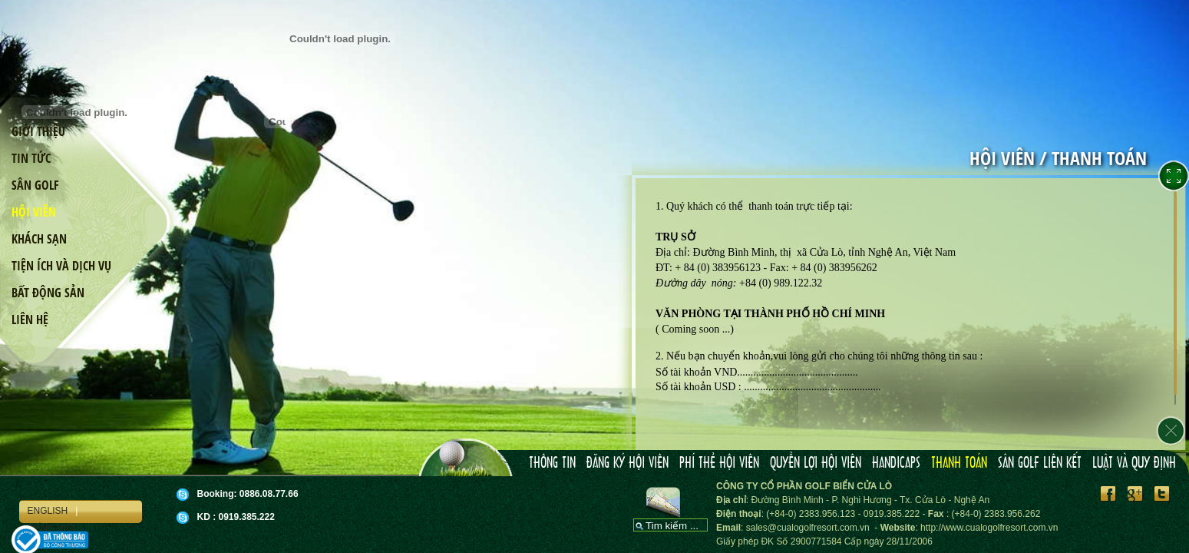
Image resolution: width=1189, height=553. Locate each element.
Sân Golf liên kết (1040, 463)
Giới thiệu (38, 131)
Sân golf (35, 185)
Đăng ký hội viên (627, 463)
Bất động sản (48, 292)
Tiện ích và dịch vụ (61, 265)
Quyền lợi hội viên (815, 463)
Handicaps (896, 463)
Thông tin (552, 463)
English (47, 510)
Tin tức (31, 158)
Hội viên (34, 212)
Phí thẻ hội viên (719, 463)
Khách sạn (39, 238)
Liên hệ (30, 319)
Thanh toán (959, 463)
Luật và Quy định (1134, 463)
